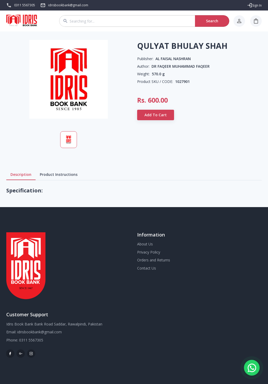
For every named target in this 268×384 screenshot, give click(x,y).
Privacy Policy (148, 252)
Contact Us (146, 268)
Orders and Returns (153, 259)
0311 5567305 (24, 5)
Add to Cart (155, 115)
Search (212, 21)
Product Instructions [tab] (59, 174)
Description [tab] (21, 174)
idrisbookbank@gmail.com (39, 331)
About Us (145, 243)
